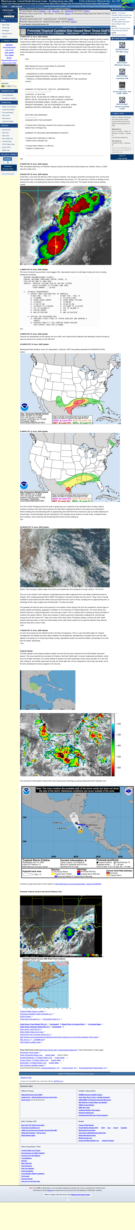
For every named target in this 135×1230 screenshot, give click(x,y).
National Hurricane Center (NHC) (32, 1094)
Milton (77, 6)
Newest (10, 95)
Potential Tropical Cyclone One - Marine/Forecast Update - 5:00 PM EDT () (48, 22)
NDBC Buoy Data (84, 1107)
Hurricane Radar (7, 121)
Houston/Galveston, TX (50, 1068)
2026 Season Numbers (119, 35)
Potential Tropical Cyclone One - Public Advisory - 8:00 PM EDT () (74, 15)
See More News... (85, 27)
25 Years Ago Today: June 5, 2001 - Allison (122, 92)
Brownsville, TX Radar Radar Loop (33, 1063)
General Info (6, 130)
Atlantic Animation (108, 1140)
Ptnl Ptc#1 (9, 45)
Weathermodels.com (85, 1138)
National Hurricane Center (80, 1195)
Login (4, 6)
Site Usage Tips (7, 138)
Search (4, 36)
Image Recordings (8, 109)
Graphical (42, 11)
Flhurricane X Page (86, 1074)
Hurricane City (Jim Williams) (30, 1155)
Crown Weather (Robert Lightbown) (32, 1173)
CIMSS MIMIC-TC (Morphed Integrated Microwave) (95, 1100)
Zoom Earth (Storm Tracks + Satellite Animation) (94, 1097)
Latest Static (50, 1055)
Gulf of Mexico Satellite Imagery (32, 1065)
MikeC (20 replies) (122, 76)
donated (49, 1190)
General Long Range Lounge (122, 107)
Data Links (5, 135)
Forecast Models (7, 112)
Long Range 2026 (122, 78)
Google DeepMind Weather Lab (89, 1140)
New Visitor (17, 6)
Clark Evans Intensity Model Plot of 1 (35, 1027)
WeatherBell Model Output (87, 1135)
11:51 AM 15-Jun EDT (98, 33)
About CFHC (6, 147)
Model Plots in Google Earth (73, 1024)
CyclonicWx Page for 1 (51, 1019)
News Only (5, 28)
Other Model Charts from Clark (31, 1032)
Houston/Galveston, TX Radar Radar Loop (36, 1058)
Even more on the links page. (30, 1181)
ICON (103, 1127)
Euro (109, 1127)
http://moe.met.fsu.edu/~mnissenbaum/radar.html (58, 1050)
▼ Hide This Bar (122, 158)
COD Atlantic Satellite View (30, 1042)
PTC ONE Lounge (122, 52)
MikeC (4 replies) (122, 62)
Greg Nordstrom (26, 1166)
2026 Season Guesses (122, 65)
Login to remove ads (8, 173)
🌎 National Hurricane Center (7, 168)
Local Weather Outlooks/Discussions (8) (34, 24)
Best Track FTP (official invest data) (32, 1125)
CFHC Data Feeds (8, 144)
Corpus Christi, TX (69, 1068)
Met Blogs (5, 30)
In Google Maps (94, 1024)
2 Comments (59, 33)
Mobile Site (6, 150)
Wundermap (69, 11)
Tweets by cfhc (26, 1078)
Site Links (5, 132)
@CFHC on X (58, 1081)
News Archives (7, 33)
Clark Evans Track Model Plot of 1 (33, 1024)
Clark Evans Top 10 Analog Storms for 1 (35, 1034)
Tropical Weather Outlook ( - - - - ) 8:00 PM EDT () (54, 11)
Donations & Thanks (9, 98)
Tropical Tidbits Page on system (32, 1011)
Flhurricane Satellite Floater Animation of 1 (36, 1014)
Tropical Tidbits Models (86, 1125)
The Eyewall (25, 1176)
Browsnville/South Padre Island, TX (92, 1068)
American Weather (27, 1171)
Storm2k (24, 1161)
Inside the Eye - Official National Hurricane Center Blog (39, 1097)
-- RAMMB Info (38, 1040)
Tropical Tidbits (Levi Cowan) (30, 1150)
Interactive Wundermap (86, 1112)
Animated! (54, 1024)
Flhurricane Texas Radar (29, 1052)
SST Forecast (41, 1133)
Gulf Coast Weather (27, 1168)
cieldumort (122, 89)
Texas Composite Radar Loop (31, 1055)
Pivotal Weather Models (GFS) (88, 1127)
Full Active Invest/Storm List (30, 1127)
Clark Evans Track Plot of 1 (30, 1029)
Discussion (56, 11)
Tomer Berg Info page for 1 (30, 1019)
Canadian (124, 1127)
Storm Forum (25, 1100)
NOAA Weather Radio (28, 1135)
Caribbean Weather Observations (89, 1110)
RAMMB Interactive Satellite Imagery (90, 1094)
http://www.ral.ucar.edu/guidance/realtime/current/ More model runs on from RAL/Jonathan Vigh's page (59, 1037)
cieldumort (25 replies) (122, 49)
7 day (49, 11)
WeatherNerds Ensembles (87, 1130)
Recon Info (5, 115)
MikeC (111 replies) (122, 104)
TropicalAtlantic (26, 1158)
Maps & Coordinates (9, 107)
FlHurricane (7, 10)
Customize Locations (62, 8)
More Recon (6, 118)
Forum (4, 95)
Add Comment (73, 33)
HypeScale (4, 83)
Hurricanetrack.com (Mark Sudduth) (33, 1153)
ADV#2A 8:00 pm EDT (9, 47)
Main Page (5, 25)
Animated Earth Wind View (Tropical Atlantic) (93, 1115)
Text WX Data (6, 141)
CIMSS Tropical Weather (86, 1105)
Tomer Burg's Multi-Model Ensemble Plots (92, 1133)
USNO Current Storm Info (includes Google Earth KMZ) (39, 1130)
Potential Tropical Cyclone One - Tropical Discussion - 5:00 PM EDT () (46, 19)
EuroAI (115, 1127)
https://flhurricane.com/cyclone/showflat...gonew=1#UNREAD (78, 884)
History (86, 11)
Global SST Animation (28, 1133)
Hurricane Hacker (27, 1179)
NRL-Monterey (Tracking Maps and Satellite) (93, 1102)
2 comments (121, 13)
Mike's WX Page (26, 1163)
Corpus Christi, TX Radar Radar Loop (34, 1060)
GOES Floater (25, 1016)
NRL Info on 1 (25, 1040)
